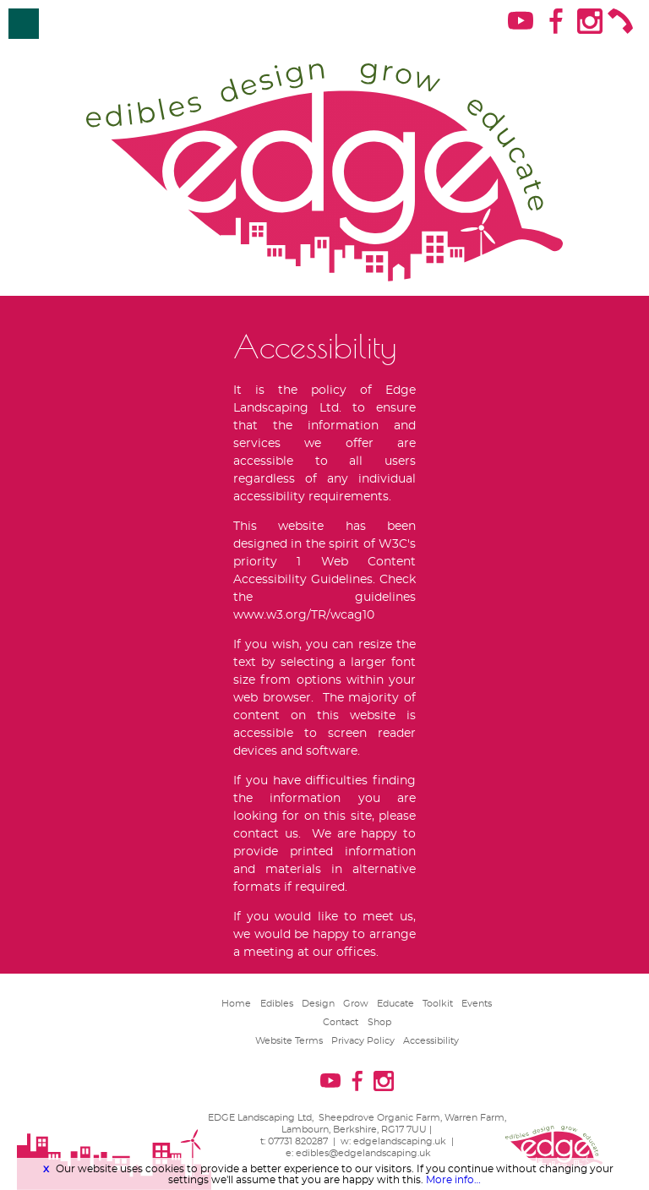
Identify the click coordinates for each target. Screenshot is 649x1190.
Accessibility (431, 1040)
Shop (379, 1022)
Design (318, 1003)
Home (236, 1003)
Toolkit (438, 1003)
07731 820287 (298, 1141)
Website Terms (289, 1040)
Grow (355, 1003)
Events (476, 1003)
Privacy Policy (363, 1040)
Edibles (276, 1003)
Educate (395, 1003)
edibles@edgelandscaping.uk (363, 1153)
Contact (340, 1022)
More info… (453, 1180)
